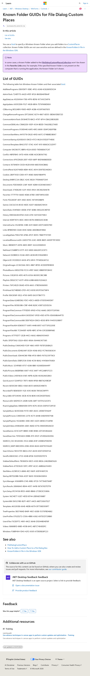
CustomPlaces (74, 44)
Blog (34, 665)
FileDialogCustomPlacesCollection (56, 62)
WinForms (34, 8)
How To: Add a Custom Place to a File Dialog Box (27, 548)
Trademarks (21, 668)
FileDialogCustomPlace (17, 545)
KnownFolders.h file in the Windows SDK (24, 551)
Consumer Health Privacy (70, 665)
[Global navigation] (2, 3)
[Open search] (79, 3)
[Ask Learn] (80, 9)
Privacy (54, 665)
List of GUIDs (10, 35)
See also (8, 38)
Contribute (45, 665)
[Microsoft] (45, 3)
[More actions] (85, 9)
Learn (5, 8)
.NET (11, 8)
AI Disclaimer (9, 665)
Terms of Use (9, 668)
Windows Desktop (22, 8)
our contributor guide (58, 569)
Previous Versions (23, 665)
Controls (44, 8)
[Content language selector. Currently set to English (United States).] (16, 659)
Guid (13, 44)
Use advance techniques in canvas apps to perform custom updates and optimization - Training (38, 635)
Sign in (85, 3)
